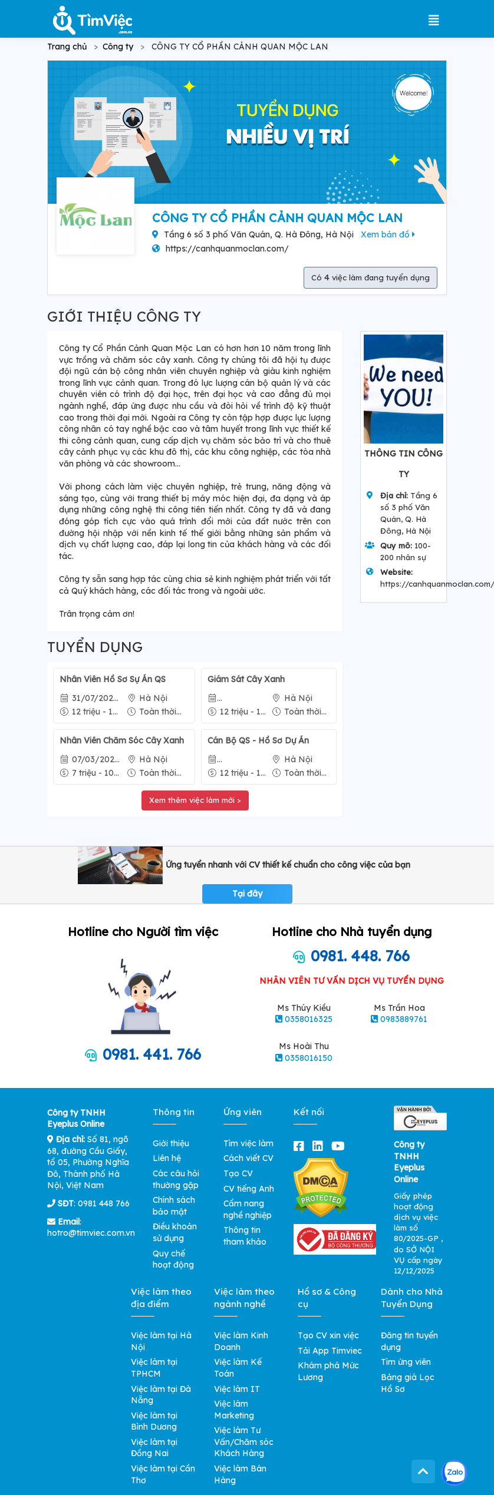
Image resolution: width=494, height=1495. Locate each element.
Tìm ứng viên (406, 1362)
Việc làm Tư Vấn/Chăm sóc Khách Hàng (244, 1441)
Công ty (118, 46)
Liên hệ (167, 1158)
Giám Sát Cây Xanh (246, 679)
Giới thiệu (171, 1143)
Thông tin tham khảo (244, 1236)
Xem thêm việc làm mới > (195, 800)
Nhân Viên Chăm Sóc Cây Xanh (122, 740)
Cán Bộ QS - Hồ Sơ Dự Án (258, 740)
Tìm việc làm (248, 1143)
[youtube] (340, 1146)
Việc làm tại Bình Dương (154, 1421)
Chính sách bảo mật (174, 1206)
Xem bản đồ (388, 234)
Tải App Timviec (330, 1350)
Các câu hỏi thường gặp (176, 1179)
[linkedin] (320, 1146)
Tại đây (247, 893)
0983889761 (403, 1019)
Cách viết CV (248, 1158)
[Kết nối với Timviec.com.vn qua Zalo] (454, 1473)
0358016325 (308, 1019)
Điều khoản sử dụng (175, 1232)
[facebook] (301, 1146)
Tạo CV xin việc (328, 1335)
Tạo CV (238, 1173)
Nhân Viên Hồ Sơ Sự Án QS (113, 679)
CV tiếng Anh (248, 1188)
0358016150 (308, 1058)
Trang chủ (67, 46)
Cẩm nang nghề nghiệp (247, 1209)
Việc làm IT (237, 1389)
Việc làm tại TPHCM (154, 1368)
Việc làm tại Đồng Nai (154, 1448)
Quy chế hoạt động (173, 1259)
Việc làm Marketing (234, 1409)
